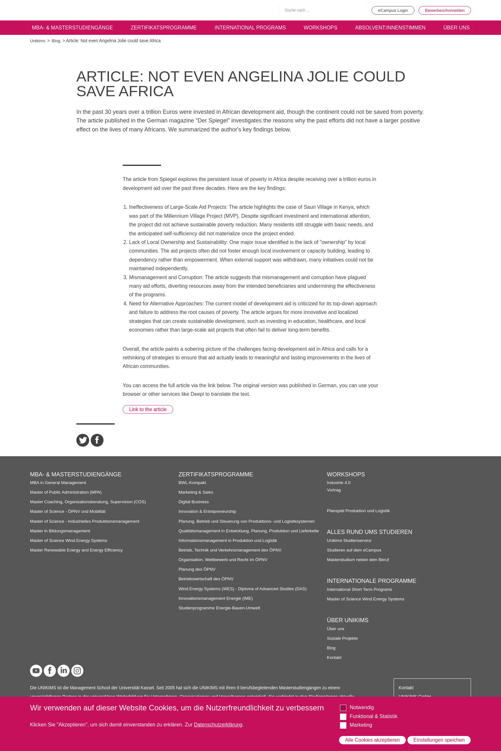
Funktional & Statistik (373, 711)
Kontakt (334, 657)
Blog (56, 40)
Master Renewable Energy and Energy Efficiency (77, 550)
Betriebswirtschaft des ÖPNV (207, 584)
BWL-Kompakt (193, 482)
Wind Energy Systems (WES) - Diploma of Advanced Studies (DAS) (244, 593)
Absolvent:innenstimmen (390, 27)
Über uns (336, 628)
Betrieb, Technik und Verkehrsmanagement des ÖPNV (231, 555)
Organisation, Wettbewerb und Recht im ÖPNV (224, 565)
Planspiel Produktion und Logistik (359, 510)
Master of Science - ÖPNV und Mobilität (68, 511)
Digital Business (194, 502)
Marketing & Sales (196, 492)
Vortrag (334, 490)
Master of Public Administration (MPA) (67, 492)
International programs (250, 27)
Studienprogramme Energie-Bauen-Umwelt (220, 613)
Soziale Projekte (342, 638)
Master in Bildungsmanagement (61, 530)
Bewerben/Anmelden (444, 10)
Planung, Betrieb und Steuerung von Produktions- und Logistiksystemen (248, 521)
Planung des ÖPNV (198, 574)
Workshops (320, 27)
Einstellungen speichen (438, 737)
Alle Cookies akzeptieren (372, 737)
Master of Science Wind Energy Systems (69, 540)
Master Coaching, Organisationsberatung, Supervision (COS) (89, 502)
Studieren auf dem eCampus (354, 550)
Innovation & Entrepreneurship (208, 511)
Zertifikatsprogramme (163, 27)
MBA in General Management (59, 482)
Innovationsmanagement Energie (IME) (217, 603)
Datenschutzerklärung (219, 719)
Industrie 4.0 (339, 482)
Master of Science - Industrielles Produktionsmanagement (86, 521)
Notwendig (362, 702)
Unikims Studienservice (349, 540)
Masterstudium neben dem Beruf (358, 559)
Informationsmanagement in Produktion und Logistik (229, 546)
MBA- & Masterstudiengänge (72, 27)
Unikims (38, 40)
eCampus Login (390, 10)
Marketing (361, 720)
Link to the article (148, 409)
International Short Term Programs (360, 589)
